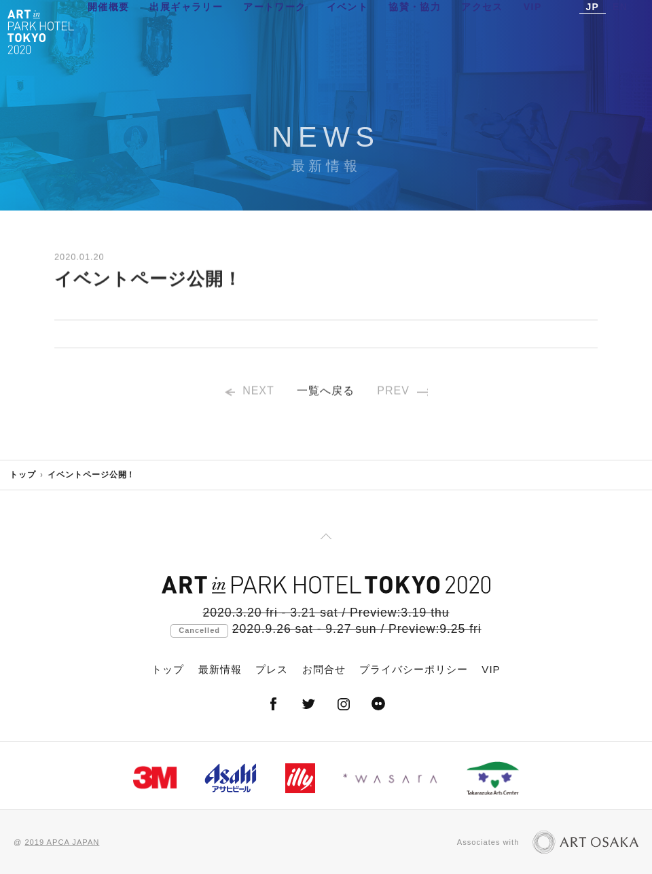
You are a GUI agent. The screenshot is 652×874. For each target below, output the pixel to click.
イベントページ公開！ (92, 474)
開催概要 (109, 30)
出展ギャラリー (186, 30)
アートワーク (274, 30)
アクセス (482, 30)
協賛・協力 (414, 30)
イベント (348, 30)
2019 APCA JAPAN (61, 842)
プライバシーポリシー (413, 669)
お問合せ (324, 669)
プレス (271, 669)
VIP (533, 30)
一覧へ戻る (326, 394)
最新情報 (220, 669)
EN (620, 30)
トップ (23, 474)
